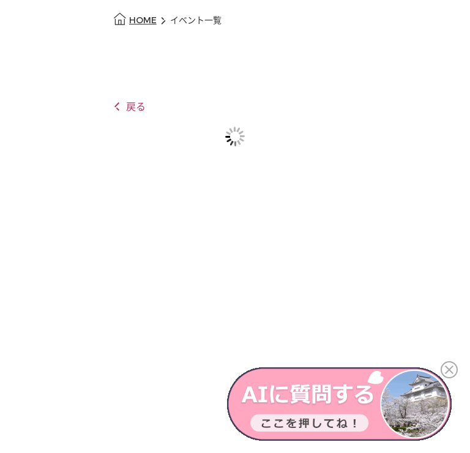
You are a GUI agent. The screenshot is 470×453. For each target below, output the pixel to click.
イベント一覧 (196, 20)
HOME (143, 20)
